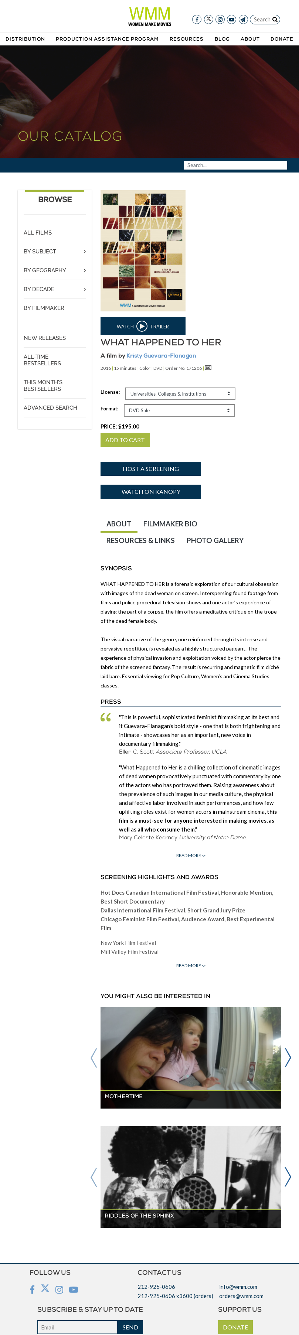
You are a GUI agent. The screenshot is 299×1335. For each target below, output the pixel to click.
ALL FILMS (38, 232)
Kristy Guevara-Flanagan (161, 356)
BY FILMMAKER (44, 308)
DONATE (235, 1327)
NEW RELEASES (45, 338)
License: (110, 392)
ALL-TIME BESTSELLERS (42, 360)
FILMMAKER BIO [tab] (170, 523)
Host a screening (151, 468)
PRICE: (120, 426)
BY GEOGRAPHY (45, 270)
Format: (109, 409)
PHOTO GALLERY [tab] (215, 540)
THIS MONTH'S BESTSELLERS (43, 385)
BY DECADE (39, 289)
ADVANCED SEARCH (50, 407)
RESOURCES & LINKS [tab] (140, 540)
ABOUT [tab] (119, 523)
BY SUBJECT (40, 251)
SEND (130, 1327)
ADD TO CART (125, 439)
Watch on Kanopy (151, 491)
